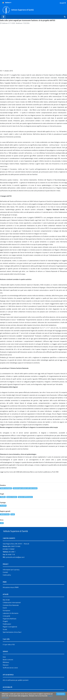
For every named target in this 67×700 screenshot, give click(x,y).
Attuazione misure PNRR (11, 578)
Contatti (5, 563)
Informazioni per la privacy (11, 560)
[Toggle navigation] (3, 16)
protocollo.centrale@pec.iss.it (15, 548)
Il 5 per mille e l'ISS (9, 635)
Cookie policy (7, 565)
